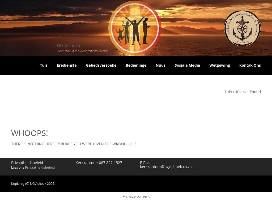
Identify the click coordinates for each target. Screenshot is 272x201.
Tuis (228, 91)
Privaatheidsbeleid (40, 167)
